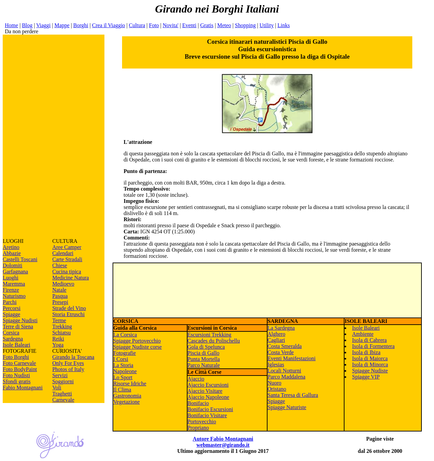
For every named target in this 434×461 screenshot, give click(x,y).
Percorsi (11, 308)
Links (283, 25)
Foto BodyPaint (20, 369)
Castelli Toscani (20, 259)
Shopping (245, 25)
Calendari (62, 253)
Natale (59, 290)
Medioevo (63, 284)
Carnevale (63, 400)
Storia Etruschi (68, 314)
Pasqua (59, 296)
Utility (266, 25)
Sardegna (13, 339)
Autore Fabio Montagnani (223, 439)
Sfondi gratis (17, 381)
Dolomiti (12, 265)
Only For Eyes (68, 363)
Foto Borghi (16, 357)
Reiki (58, 339)
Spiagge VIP (365, 377)
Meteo (224, 25)
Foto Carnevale (19, 363)
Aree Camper (66, 247)
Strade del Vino (69, 308)
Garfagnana (15, 271)
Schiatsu (61, 332)
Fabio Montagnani (23, 387)
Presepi (60, 302)
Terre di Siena (18, 326)
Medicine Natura (70, 278)
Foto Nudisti (16, 375)
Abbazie (12, 253)
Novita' (170, 25)
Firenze (11, 290)
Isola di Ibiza (366, 352)
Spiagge (11, 314)
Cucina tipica (66, 271)
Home (11, 25)
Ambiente (362, 334)
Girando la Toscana (73, 357)
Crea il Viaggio (108, 25)
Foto (154, 25)
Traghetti (62, 394)
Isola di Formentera (373, 346)
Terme (59, 320)
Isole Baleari (16, 345)
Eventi (189, 25)
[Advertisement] (53, 136)
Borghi (80, 25)
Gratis (206, 25)
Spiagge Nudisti (20, 320)
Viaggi (43, 25)
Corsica (11, 332)
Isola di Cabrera (369, 340)
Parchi (10, 302)
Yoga (57, 345)
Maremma (14, 284)
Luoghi (10, 278)
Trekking (62, 326)
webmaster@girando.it (223, 445)
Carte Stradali (67, 259)
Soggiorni (63, 381)
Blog (27, 25)
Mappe (61, 25)
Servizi (59, 375)
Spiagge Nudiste (370, 370)
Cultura (137, 25)
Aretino (11, 247)
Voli (56, 387)
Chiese (59, 265)
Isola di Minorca (370, 364)
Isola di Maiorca (370, 358)
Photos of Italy (68, 369)
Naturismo (14, 296)
